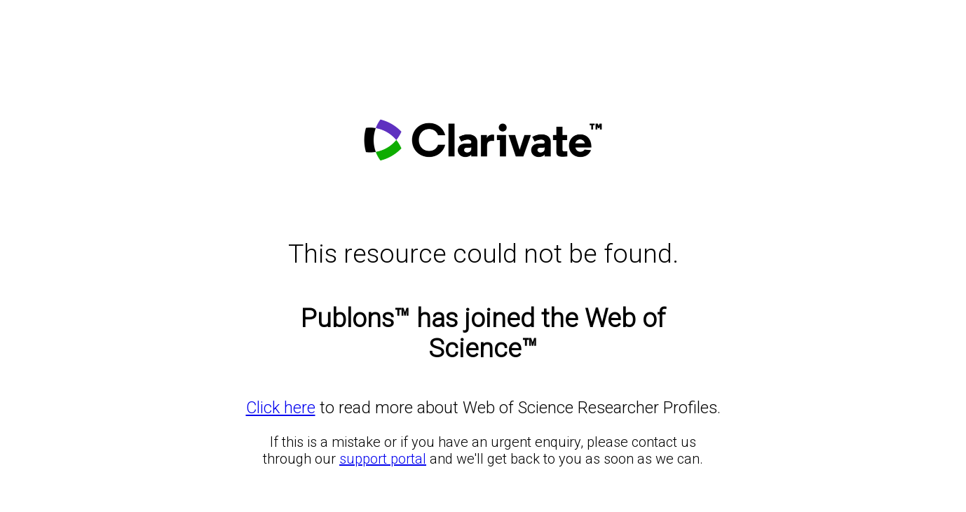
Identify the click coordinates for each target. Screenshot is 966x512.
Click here (280, 407)
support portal (382, 458)
